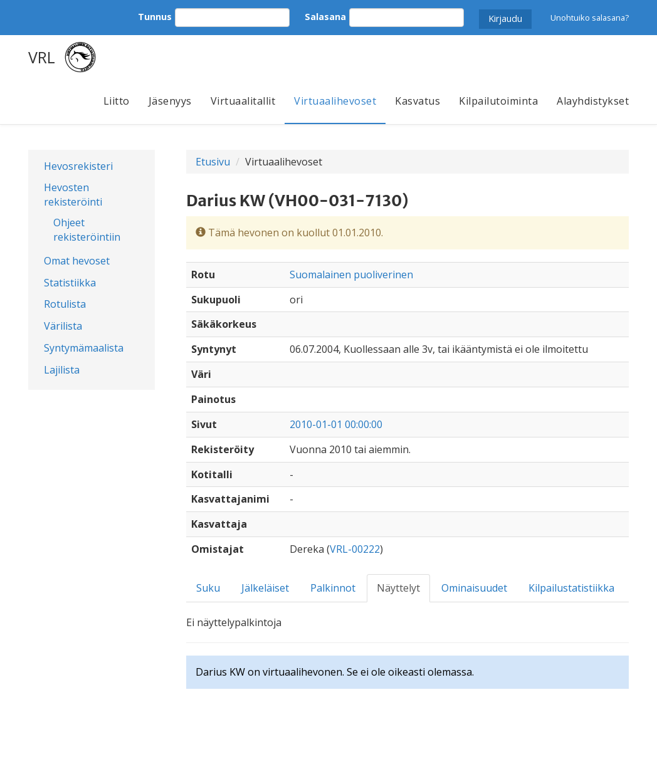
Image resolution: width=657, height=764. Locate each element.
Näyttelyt (398, 588)
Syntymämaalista (84, 348)
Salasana (325, 17)
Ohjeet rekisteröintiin (86, 230)
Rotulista (65, 304)
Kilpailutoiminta (498, 101)
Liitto (116, 101)
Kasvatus (417, 101)
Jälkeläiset (265, 588)
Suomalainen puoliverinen (351, 274)
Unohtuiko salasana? (589, 17)
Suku (208, 588)
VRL (41, 57)
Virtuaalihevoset (335, 101)
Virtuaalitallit (243, 101)
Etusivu (213, 162)
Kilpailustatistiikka (571, 588)
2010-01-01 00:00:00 (336, 424)
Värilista (63, 326)
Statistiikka (70, 283)
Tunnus (155, 17)
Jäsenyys (170, 101)
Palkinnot (332, 588)
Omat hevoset (77, 261)
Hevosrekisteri (78, 166)
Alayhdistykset (593, 101)
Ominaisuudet (474, 588)
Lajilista (62, 370)
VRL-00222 (355, 549)
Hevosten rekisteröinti (73, 195)
